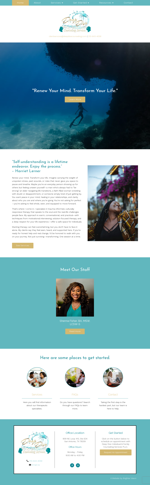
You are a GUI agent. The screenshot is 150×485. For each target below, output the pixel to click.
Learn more (75, 99)
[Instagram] (78, 465)
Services (56, 3)
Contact (128, 3)
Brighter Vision (129, 478)
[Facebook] (72, 465)
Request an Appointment (115, 452)
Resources (105, 3)
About (37, 3)
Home (20, 3)
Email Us (36, 465)
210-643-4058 (94, 36)
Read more (75, 331)
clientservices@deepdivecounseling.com (67, 36)
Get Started (80, 3)
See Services (22, 245)
